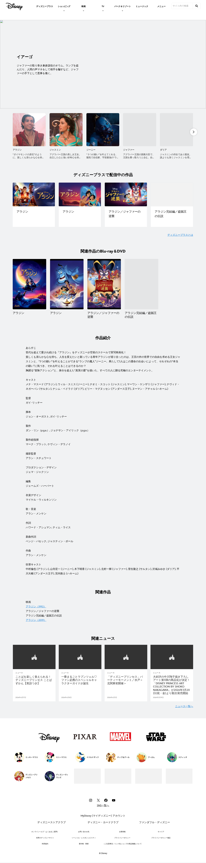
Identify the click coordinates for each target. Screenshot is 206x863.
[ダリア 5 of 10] (176, 129)
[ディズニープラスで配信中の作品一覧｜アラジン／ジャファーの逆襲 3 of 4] (126, 194)
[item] (64, 6)
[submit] (197, 6)
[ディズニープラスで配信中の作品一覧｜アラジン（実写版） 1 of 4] (34, 194)
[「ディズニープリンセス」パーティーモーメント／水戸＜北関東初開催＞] (126, 680)
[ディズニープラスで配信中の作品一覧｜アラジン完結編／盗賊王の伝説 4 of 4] (172, 194)
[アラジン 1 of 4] (29, 284)
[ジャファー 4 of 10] (139, 129)
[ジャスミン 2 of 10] (66, 129)
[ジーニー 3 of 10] (102, 129)
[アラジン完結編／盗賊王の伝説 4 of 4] (141, 284)
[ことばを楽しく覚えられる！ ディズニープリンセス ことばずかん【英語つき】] (34, 680)
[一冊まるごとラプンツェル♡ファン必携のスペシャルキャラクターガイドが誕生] (80, 680)
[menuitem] (44, 6)
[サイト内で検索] (182, 6)
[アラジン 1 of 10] (29, 129)
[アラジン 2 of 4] (67, 284)
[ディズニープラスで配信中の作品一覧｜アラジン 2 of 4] (80, 194)
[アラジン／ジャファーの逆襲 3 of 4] (104, 284)
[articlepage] (34, 657)
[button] (193, 131)
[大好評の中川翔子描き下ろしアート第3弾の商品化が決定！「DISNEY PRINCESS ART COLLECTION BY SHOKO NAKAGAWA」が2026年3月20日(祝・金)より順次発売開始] (172, 685)
